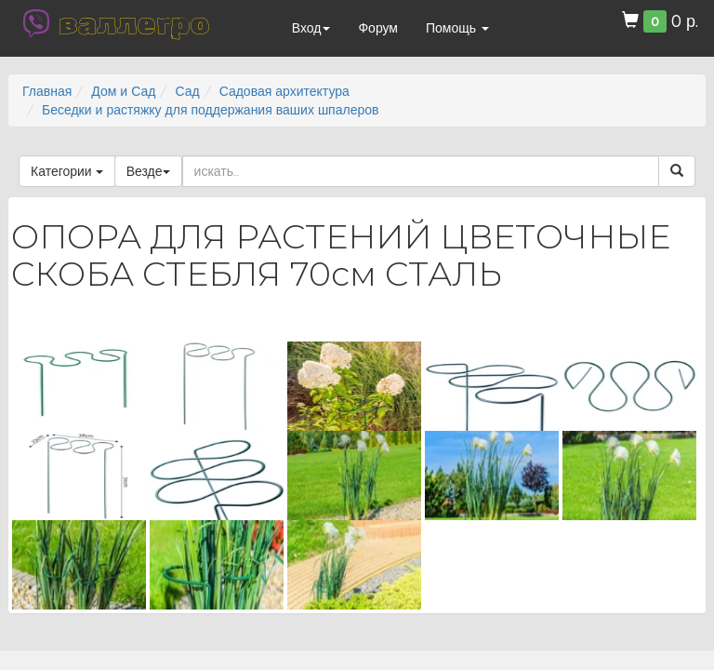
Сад (187, 91)
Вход (311, 28)
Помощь (457, 28)
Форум (378, 28)
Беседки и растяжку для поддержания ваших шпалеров (210, 109)
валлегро (134, 23)
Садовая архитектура (284, 91)
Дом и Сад (123, 91)
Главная (47, 91)
